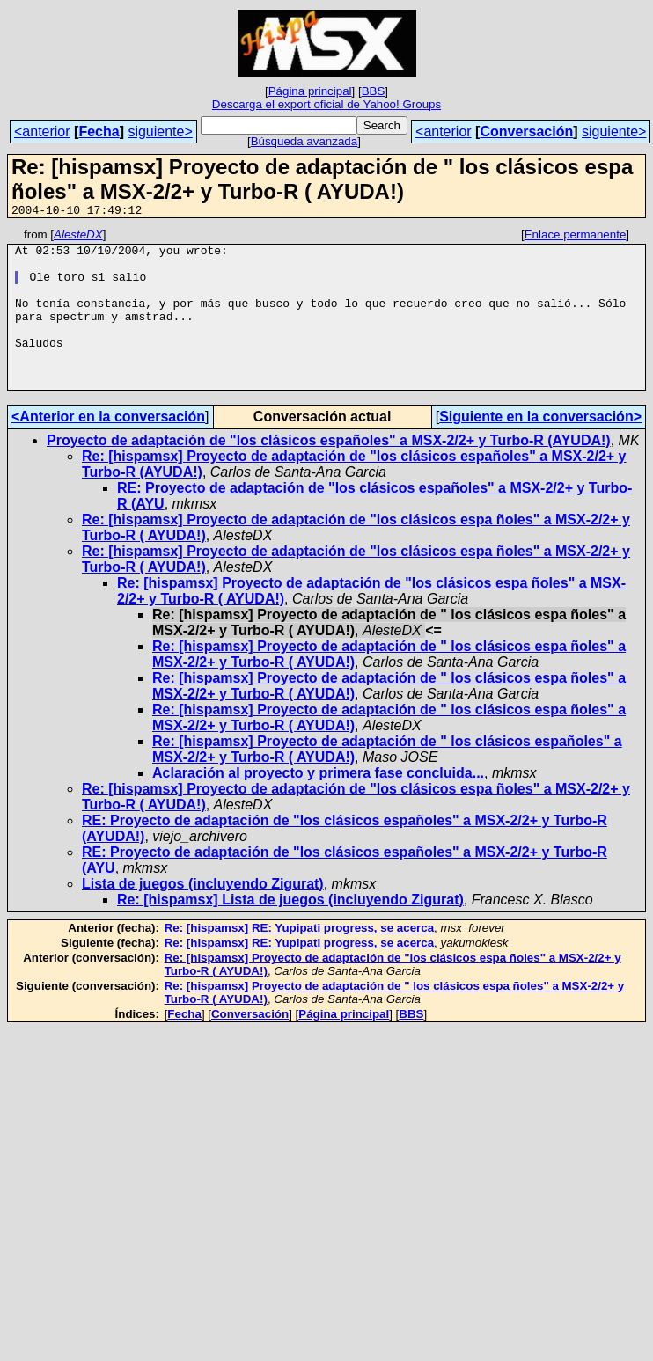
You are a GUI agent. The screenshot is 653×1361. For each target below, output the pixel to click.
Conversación (526, 131)
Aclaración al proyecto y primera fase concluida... (318, 804)
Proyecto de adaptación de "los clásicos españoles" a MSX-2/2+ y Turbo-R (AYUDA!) (329, 472)
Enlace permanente (576, 237)
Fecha (98, 131)
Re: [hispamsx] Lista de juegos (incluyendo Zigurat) (290, 931)
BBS (373, 91)
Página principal (310, 91)
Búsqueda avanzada (304, 141)
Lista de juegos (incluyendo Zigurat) (203, 915)
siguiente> (160, 131)
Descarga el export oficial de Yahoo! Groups (326, 104)
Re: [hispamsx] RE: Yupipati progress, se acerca (299, 959)
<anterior (42, 131)
